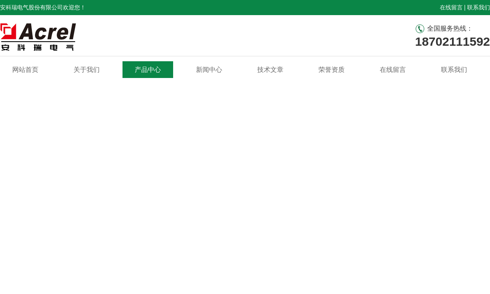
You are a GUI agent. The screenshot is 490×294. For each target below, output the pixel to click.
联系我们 (478, 7)
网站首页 (25, 69)
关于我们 (87, 69)
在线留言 (451, 7)
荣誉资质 (331, 69)
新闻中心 (209, 69)
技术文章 (270, 69)
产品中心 (148, 69)
